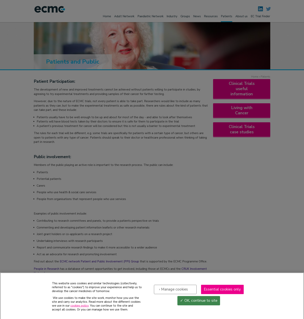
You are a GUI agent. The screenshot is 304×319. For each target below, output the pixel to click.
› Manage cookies (173, 291)
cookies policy (79, 308)
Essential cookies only (222, 291)
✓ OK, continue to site (198, 302)
